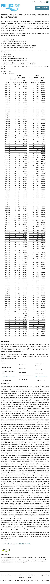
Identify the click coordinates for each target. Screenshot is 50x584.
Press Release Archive (10, 575)
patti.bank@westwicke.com (41, 376)
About (2, 575)
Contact (29, 577)
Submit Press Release (21, 575)
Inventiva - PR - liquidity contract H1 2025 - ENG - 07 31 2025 (16, 544)
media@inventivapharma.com (9, 376)
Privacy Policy (22, 577)
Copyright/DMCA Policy (43, 575)
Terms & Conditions (32, 575)
